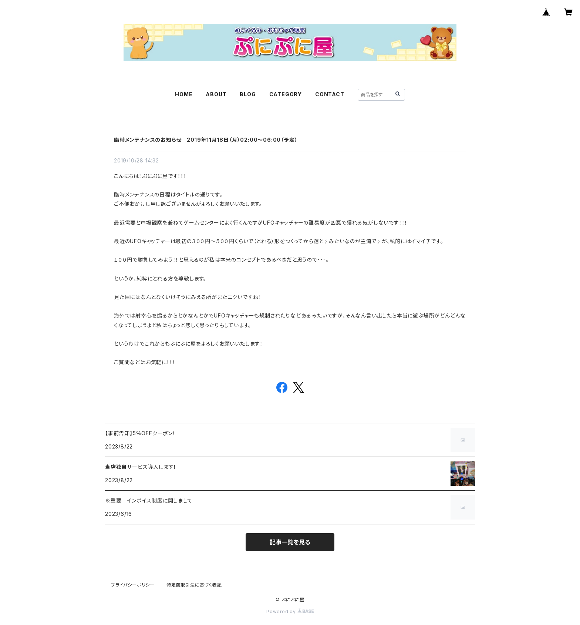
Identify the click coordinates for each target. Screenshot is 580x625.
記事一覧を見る (290, 542)
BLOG (248, 94)
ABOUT (216, 94)
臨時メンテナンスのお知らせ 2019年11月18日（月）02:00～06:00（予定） (205, 140)
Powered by (290, 611)
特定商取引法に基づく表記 (194, 585)
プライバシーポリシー (133, 585)
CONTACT (329, 94)
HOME (183, 94)
